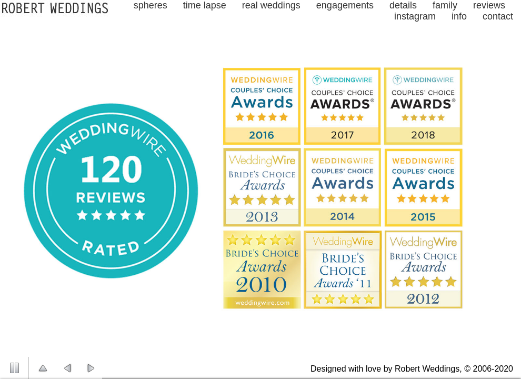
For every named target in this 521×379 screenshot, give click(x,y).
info (459, 16)
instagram (415, 16)
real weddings (271, 5)
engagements (345, 5)
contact (498, 16)
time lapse (204, 5)
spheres (150, 5)
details (403, 5)
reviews (489, 5)
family (445, 5)
